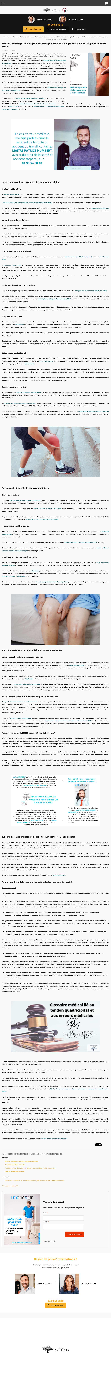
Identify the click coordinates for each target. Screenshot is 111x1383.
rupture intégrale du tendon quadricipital (25, 500)
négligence (35, 571)
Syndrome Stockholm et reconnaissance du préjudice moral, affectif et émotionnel (34, 1181)
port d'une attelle (46, 361)
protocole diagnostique (12, 265)
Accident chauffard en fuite (15, 1165)
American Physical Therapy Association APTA (80, 542)
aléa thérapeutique (76, 665)
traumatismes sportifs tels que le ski (78, 257)
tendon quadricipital (11, 194)
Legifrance (29, 679)
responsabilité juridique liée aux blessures (93, 411)
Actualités (24, 37)
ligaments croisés (8, 576)
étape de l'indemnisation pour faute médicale (20, 702)
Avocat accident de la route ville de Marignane (21, 1161)
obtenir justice (14, 107)
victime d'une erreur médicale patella (29, 98)
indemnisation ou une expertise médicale (49, 107)
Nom (45, 1213)
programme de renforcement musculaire (19, 403)
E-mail (46, 1222)
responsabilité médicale (100, 208)
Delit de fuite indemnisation (14, 1171)
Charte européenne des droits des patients (52, 582)
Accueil (15, 37)
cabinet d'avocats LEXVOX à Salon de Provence (37, 104)
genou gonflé (29, 364)
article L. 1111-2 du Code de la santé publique (42, 519)
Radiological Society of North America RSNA (54, 299)
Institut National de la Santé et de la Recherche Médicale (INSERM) (27, 203)
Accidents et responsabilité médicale (43, 37)
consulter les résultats (10, 109)
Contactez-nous (32, 29)
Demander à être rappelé (56, 29)
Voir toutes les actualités (10, 1186)
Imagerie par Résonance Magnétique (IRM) (91, 291)
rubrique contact (59, 875)
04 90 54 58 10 (55, 24)
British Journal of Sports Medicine (47, 509)
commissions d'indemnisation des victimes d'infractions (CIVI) (68, 721)
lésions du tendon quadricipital (28, 392)
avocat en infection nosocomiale (27, 684)
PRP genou (21, 576)
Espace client (78, 29)
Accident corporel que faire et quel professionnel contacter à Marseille (30, 1168)
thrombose (19, 324)
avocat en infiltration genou (20, 718)
